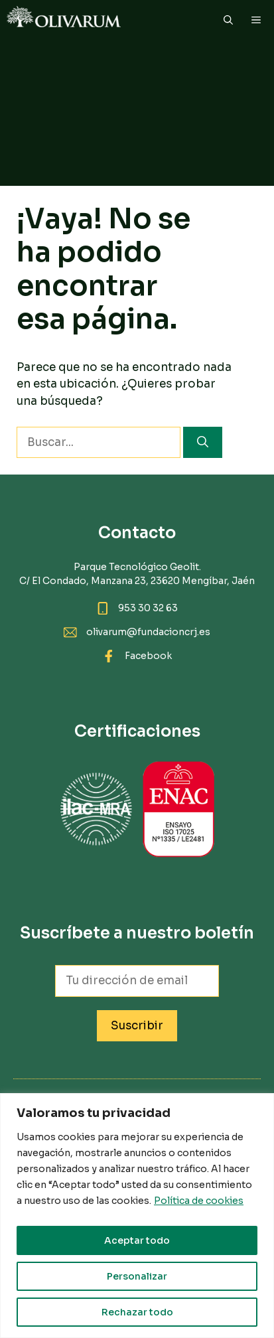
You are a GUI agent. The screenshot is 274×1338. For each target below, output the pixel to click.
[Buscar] (202, 443)
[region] (137, 1215)
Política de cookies (198, 1201)
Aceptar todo (137, 1240)
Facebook (148, 656)
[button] (228, 20)
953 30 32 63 (148, 608)
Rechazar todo (137, 1312)
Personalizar (137, 1276)
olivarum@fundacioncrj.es (148, 632)
